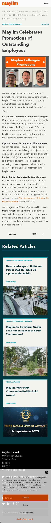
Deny (25, 505)
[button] (47, 472)
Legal (31, 519)
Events (7, 15)
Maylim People (38, 15)
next (37, 234)
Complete (36, 11)
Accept (25, 497)
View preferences (25, 512)
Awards (10, 11)
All (3, 11)
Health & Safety (20, 15)
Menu (46, 3)
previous (12, 234)
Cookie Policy (22, 519)
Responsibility (19, 18)
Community (22, 11)
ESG (45, 11)
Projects (6, 18)
